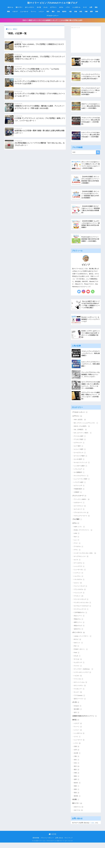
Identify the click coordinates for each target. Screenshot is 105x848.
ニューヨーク (24, 11)
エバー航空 (78, 450)
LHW (77, 538)
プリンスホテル (80, 594)
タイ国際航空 (79, 477)
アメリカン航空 (80, 441)
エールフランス (80, 457)
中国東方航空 (79, 493)
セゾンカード (79, 514)
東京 (48, 11)
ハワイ (68, 7)
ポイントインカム (80, 687)
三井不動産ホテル (80, 617)
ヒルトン (78, 588)
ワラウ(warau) (79, 700)
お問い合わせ (59, 843)
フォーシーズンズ (80, 591)
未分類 (76, 805)
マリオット (78, 601)
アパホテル (78, 551)
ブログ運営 (77, 524)
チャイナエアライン (81, 480)
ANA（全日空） (80, 424)
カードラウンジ (80, 510)
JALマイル (78, 816)
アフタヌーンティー (52, 15)
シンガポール (76, 7)
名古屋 (77, 758)
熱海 (76, 781)
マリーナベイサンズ (81, 604)
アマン (77, 555)
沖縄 (86, 11)
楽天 (76, 717)
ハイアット (78, 578)
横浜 (53, 11)
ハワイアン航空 (80, 487)
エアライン (53, 7)
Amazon (78, 711)
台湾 (90, 7)
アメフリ (78, 671)
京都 (75, 11)
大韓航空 (78, 497)
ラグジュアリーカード (82, 520)
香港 (96, 7)
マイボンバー (79, 694)
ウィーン (33, 11)
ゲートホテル (79, 568)
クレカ (45, 7)
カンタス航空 (79, 464)
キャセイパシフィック (82, 467)
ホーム (10, 7)
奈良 (80, 11)
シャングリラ (79, 571)
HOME (52, 839)
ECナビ (77, 644)
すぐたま (78, 664)
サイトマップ (68, 843)
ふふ (76, 545)
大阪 (70, 11)
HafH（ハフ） (79, 532)
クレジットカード (79, 500)
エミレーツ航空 (80, 454)
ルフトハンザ (79, 490)
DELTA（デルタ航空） (82, 431)
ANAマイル (78, 812)
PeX (76, 651)
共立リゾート (79, 621)
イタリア (15, 11)
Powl (77, 658)
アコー (77, 548)
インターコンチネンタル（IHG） (85, 558)
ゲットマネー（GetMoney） (83, 674)
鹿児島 (77, 801)
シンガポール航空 (80, 470)
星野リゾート (79, 627)
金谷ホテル (78, 634)
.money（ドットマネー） (83, 641)
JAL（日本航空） (80, 434)
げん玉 (77, 661)
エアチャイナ (79, 447)
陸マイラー (19, 7)
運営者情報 (36, 843)
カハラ (77, 564)
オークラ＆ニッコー (81, 561)
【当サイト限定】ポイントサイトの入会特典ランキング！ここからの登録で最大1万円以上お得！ (52, 20)
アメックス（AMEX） (82, 504)
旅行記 (76, 725)
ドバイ (85, 7)
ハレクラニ (78, 581)
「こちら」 (92, 828)
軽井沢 (64, 11)
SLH (76, 541)
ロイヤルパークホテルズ (82, 611)
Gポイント (78, 648)
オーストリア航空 (80, 460)
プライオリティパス (81, 517)
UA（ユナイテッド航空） (83, 437)
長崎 (96, 11)
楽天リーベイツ (80, 704)
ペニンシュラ (79, 597)
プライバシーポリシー (47, 843)
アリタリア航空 (80, 444)
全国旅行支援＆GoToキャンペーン (85, 721)
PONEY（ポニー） (81, 654)
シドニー (41, 11)
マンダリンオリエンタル (82, 607)
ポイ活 (39, 7)
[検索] (98, 153)
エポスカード (79, 507)
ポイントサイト (29, 7)
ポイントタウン (80, 690)
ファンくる (78, 684)
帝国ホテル (78, 624)
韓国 (8, 11)
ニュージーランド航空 (82, 483)
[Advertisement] (84, 41)
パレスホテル (79, 584)
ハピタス (78, 681)
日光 (58, 11)
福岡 (91, 11)
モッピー (78, 697)
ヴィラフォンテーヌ (81, 614)
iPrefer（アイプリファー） (83, 535)
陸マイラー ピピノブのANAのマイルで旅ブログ (52, 2)
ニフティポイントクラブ (82, 677)
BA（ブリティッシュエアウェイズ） (86, 427)
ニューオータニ (80, 574)
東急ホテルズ (79, 630)
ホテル (61, 7)
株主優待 (78, 714)
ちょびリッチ (79, 667)
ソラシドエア (79, 474)
